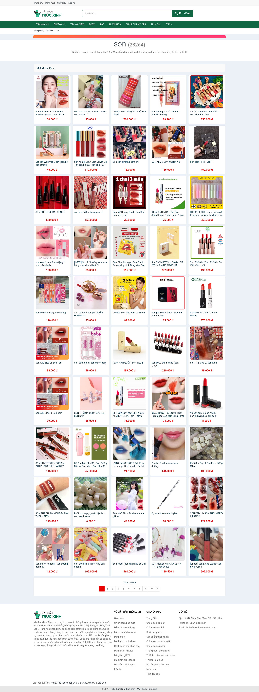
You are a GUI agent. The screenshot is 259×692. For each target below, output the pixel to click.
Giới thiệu (61, 3)
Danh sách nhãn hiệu (125, 641)
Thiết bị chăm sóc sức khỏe (161, 655)
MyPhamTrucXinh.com (123, 689)
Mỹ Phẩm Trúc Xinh (147, 689)
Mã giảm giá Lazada (124, 660)
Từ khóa (49, 31)
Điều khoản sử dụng (124, 627)
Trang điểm (77, 24)
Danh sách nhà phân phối (127, 646)
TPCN (169, 24)
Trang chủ (38, 3)
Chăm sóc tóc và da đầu (159, 641)
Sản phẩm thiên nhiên (158, 636)
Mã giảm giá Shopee (124, 664)
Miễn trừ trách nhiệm (125, 632)
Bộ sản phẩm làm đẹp (158, 664)
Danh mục (50, 3)
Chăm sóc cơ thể (155, 627)
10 (151, 588)
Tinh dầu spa (153, 673)
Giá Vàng (82, 682)
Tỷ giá (53, 682)
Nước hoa (115, 24)
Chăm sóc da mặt (156, 623)
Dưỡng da (59, 24)
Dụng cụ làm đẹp (136, 24)
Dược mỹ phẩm (154, 632)
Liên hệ (71, 3)
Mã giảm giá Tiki (122, 655)
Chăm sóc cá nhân (156, 646)
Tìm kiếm (182, 13)
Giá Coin (102, 682)
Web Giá (92, 682)
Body (92, 24)
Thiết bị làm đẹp (155, 660)
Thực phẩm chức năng (158, 650)
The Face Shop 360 (67, 682)
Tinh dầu (156, 24)
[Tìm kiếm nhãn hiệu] (127, 13)
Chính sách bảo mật (124, 623)
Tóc (102, 24)
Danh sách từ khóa (123, 650)
